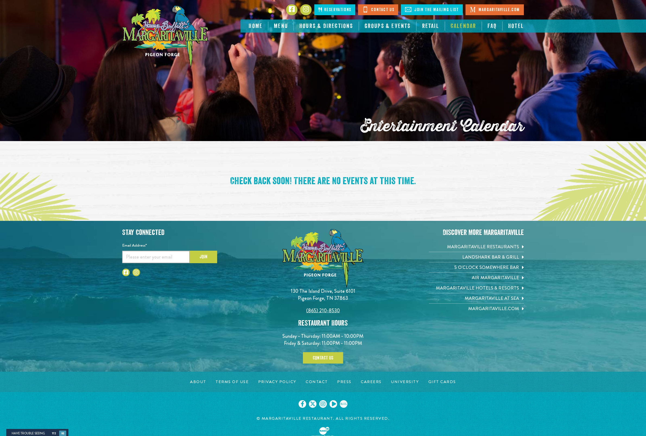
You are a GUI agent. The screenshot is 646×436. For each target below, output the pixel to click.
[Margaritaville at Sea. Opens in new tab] (476, 298)
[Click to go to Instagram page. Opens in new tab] (306, 9)
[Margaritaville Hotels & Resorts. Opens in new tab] (476, 288)
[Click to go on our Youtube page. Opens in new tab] (333, 404)
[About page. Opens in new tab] (198, 382)
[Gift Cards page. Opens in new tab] (442, 382)
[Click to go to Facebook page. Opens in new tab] (291, 9)
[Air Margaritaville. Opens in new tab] (476, 278)
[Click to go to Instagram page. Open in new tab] (136, 272)
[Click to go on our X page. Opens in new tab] (312, 404)
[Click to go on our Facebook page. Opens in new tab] (302, 404)
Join (203, 256)
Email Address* (134, 245)
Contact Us (378, 9)
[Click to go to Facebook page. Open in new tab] (126, 272)
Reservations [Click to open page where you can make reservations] (334, 9)
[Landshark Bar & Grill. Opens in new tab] (476, 257)
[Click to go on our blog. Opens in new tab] (343, 404)
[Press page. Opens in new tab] (344, 382)
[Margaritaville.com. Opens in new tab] (476, 309)
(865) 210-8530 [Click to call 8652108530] (323, 310)
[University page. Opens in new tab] (405, 382)
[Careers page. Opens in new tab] (371, 382)
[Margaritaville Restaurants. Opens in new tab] (476, 247)
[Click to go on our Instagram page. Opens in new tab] (323, 404)
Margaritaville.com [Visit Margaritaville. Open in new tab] (495, 9)
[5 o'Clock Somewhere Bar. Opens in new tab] (476, 267)
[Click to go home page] (165, 36)
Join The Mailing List (431, 9)
